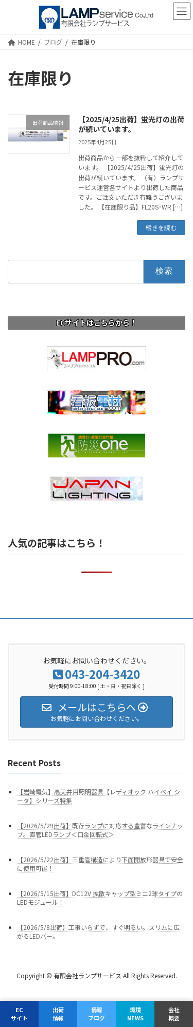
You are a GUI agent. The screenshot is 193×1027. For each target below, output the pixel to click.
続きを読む (161, 227)
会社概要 (174, 1013)
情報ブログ (96, 1013)
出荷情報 (58, 1013)
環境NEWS (135, 1013)
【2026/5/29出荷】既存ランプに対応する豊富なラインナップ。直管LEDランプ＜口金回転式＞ (100, 830)
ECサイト (19, 1013)
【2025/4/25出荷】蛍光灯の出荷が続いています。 (131, 124)
